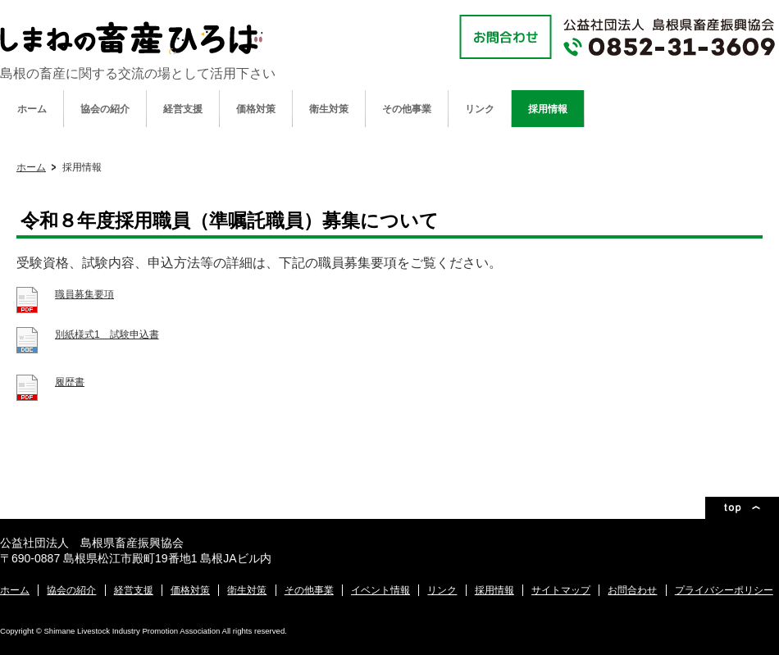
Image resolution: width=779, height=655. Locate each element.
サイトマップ (560, 590)
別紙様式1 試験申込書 (107, 334)
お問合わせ (632, 590)
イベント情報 (380, 590)
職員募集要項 (84, 294)
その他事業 (406, 109)
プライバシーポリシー (724, 590)
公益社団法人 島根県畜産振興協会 (131, 37)
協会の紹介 (105, 109)
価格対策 (256, 109)
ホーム (32, 109)
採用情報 (547, 109)
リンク (479, 109)
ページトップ (742, 508)
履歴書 (69, 382)
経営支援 (183, 109)
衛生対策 (328, 109)
